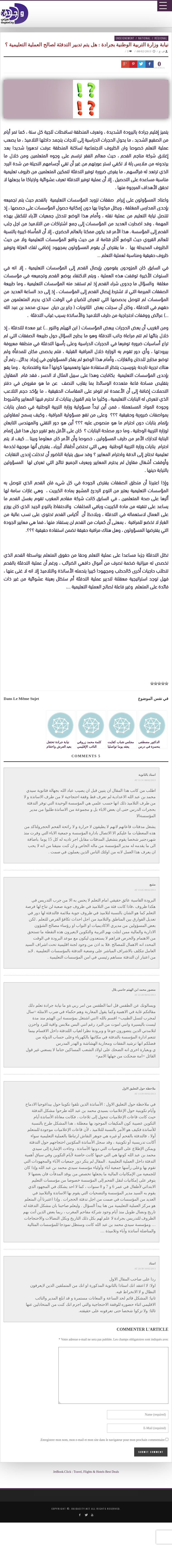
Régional (161, 38)
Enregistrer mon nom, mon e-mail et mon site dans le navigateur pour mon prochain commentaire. (102, 1440)
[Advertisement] (87, 643)
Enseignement (125, 38)
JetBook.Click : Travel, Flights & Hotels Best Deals (86, 1471)
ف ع (162, 51)
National (144, 38)
